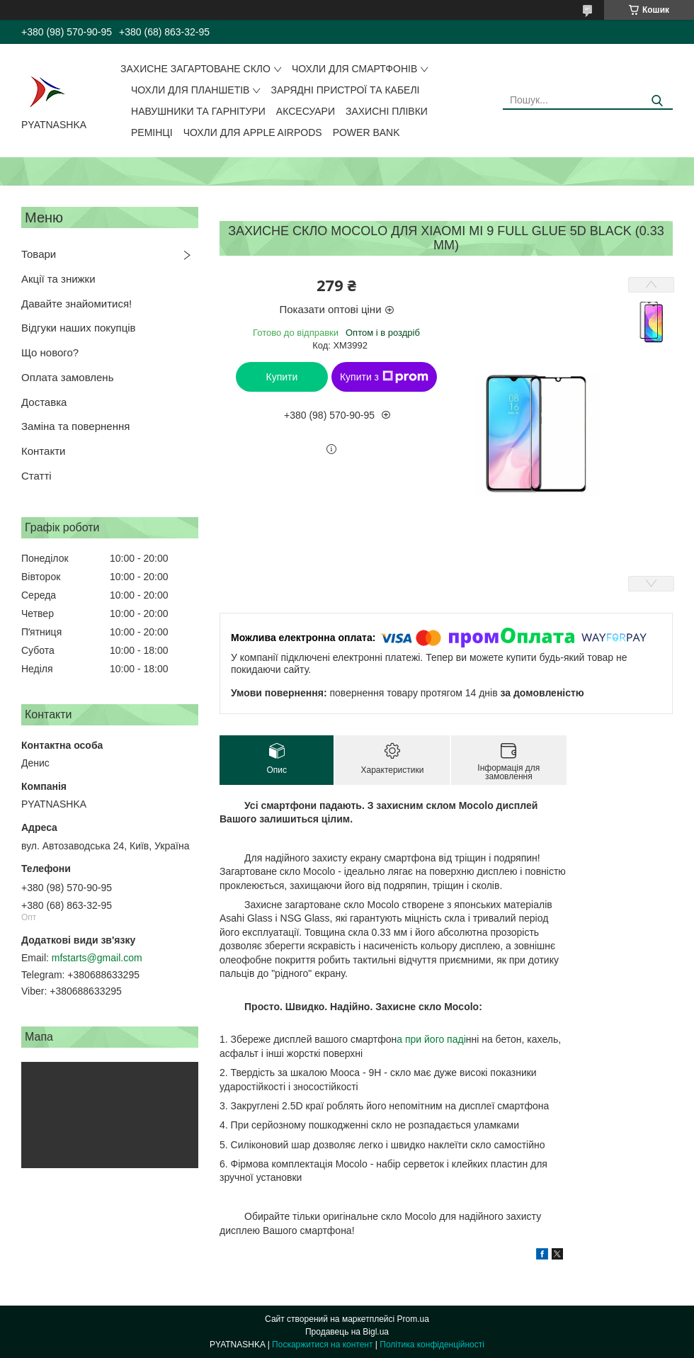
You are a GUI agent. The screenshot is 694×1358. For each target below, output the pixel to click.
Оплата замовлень (67, 377)
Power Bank (366, 132)
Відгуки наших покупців (78, 328)
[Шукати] (657, 101)
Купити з (384, 376)
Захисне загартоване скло (195, 68)
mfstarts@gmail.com (97, 957)
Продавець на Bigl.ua (347, 1332)
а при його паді (431, 1039)
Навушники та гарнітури (198, 111)
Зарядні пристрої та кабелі (345, 90)
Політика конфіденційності (432, 1344)
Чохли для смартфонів (354, 68)
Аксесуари (305, 111)
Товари (38, 254)
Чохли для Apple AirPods (252, 132)
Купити (282, 377)
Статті (36, 476)
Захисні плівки (387, 111)
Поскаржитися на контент (322, 1344)
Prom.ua (413, 1319)
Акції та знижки (58, 279)
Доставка (44, 402)
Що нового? (50, 352)
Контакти (43, 451)
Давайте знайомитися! (76, 304)
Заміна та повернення (75, 426)
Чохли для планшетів (190, 90)
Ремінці (152, 132)
